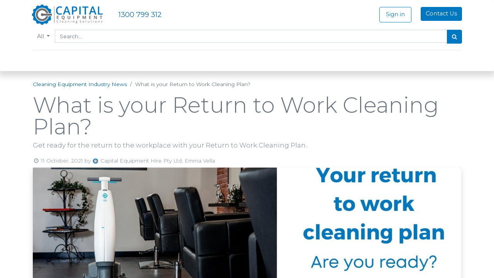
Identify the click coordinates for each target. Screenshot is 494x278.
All (42, 36)
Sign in (394, 14)
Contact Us (440, 13)
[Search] (453, 37)
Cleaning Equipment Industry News (80, 84)
